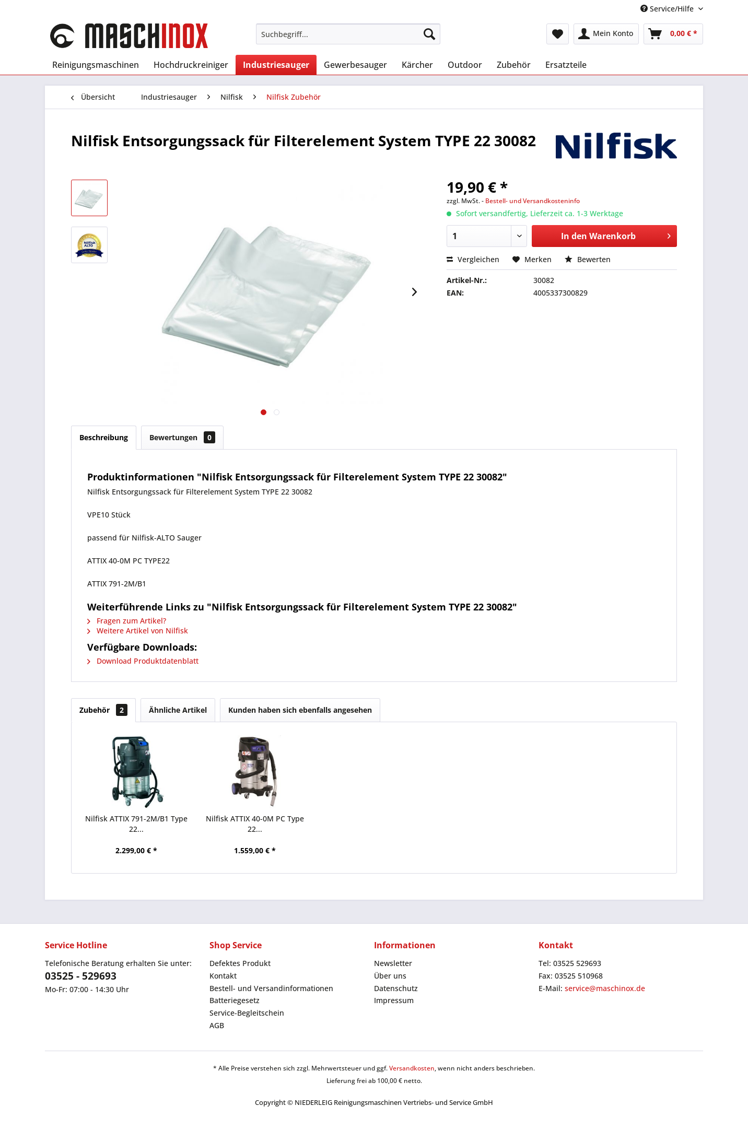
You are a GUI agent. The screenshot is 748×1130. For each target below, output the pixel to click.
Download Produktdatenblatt (142, 661)
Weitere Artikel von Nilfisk (137, 630)
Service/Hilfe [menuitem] (668, 9)
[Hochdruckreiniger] (191, 65)
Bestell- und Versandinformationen (271, 988)
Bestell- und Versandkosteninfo (532, 200)
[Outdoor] (464, 65)
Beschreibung (103, 437)
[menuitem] (348, 33)
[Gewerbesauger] (355, 65)
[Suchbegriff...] (348, 33)
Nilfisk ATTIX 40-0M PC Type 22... (255, 824)
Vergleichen (473, 259)
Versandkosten (412, 1068)
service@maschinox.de (605, 988)
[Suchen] (429, 33)
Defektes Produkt (240, 963)
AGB (216, 1025)
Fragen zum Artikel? (126, 621)
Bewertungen (182, 437)
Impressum (394, 1000)
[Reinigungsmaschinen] (95, 65)
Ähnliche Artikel (178, 710)
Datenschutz (396, 988)
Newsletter (393, 963)
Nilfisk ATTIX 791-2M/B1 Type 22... (136, 824)
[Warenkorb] (673, 33)
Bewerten (588, 259)
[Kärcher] (417, 65)
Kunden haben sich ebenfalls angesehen (300, 710)
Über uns (390, 976)
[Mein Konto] (606, 33)
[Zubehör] (513, 65)
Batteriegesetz (234, 1000)
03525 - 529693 (80, 976)
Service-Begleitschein (246, 1013)
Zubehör (103, 710)
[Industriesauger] (276, 65)
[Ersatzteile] (566, 65)
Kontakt (223, 976)
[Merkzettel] (557, 33)
